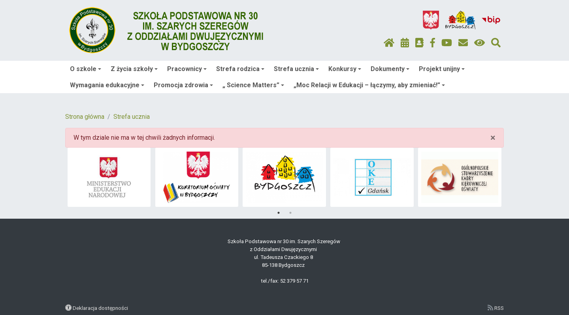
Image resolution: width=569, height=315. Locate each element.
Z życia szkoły (134, 69)
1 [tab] (279, 213)
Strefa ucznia (296, 69)
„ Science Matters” (253, 85)
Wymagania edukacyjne (107, 85)
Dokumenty (390, 69)
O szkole (85, 69)
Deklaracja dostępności (100, 308)
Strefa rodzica (240, 69)
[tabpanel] (109, 177)
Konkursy (344, 69)
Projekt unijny (442, 69)
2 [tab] (290, 213)
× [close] (493, 137)
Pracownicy (187, 69)
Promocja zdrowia (183, 85)
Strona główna (84, 116)
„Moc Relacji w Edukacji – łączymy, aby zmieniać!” (369, 85)
